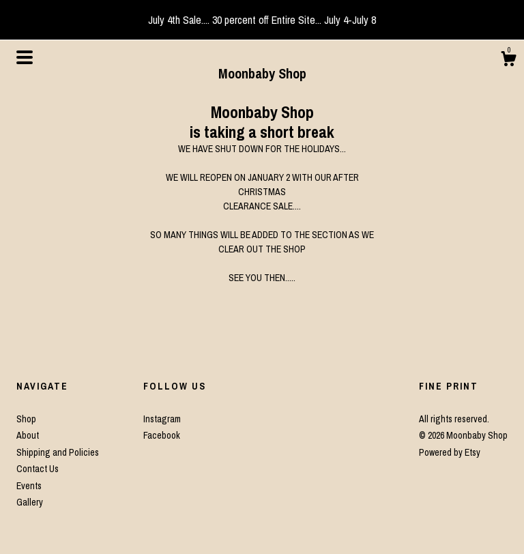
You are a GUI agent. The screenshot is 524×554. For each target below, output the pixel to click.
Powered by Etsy (449, 452)
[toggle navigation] (24, 57)
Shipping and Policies (57, 452)
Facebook (161, 435)
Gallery (29, 502)
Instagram (162, 419)
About (27, 435)
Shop (26, 419)
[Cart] (508, 60)
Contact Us (37, 469)
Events (29, 486)
